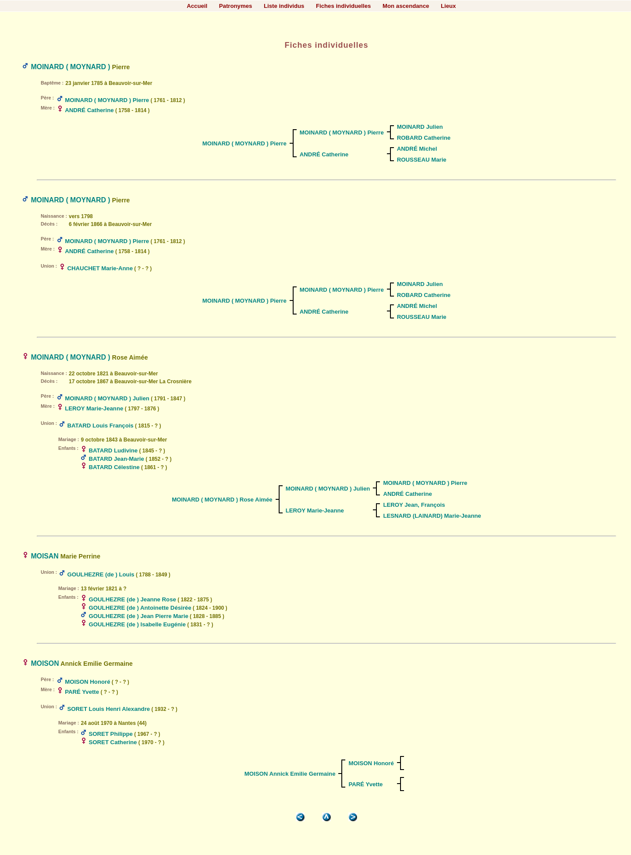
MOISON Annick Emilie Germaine (290, 773)
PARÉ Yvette (82, 692)
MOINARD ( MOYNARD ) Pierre (107, 100)
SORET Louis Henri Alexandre (108, 709)
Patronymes (235, 6)
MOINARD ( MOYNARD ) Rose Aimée (222, 499)
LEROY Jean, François (414, 505)
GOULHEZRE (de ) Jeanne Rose (132, 599)
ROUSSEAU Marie (422, 159)
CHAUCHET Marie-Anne (100, 268)
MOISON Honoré (87, 681)
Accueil (197, 6)
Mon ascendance (406, 6)
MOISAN (44, 556)
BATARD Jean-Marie (116, 459)
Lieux (448, 6)
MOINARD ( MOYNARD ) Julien (107, 398)
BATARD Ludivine (113, 450)
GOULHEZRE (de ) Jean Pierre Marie (138, 616)
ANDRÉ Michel (417, 148)
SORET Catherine (113, 742)
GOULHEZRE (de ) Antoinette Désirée (140, 607)
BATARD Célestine (114, 467)
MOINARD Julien (420, 127)
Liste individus (284, 6)
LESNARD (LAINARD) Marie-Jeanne (432, 515)
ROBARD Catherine (423, 137)
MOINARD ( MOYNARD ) (70, 67)
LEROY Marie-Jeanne (94, 408)
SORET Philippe (111, 734)
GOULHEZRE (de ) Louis (101, 574)
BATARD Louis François (100, 425)
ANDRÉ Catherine (89, 110)
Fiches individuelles (343, 6)
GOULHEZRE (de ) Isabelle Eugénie (137, 624)
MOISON (45, 663)
